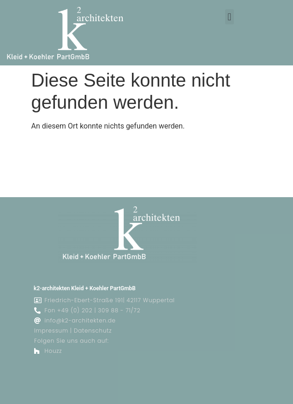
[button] (229, 16)
